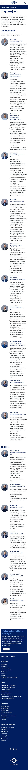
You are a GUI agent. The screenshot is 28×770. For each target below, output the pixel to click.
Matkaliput (4, 666)
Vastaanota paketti (6, 693)
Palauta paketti (5, 695)
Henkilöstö (4, 733)
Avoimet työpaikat (6, 712)
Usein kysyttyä (5, 710)
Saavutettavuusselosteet (8, 716)
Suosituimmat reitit (6, 670)
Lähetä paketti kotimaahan (8, 685)
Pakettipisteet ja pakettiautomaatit (11, 696)
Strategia (3, 729)
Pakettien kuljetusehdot (7, 698)
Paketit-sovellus (5, 689)
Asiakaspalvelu (5, 706)
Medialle (3, 740)
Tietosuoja (4, 714)
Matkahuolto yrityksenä (14, 7)
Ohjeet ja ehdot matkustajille (9, 677)
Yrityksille (10, 656)
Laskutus (3, 719)
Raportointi (4, 739)
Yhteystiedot (5, 718)
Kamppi (3, 673)
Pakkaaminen (5, 691)
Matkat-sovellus (5, 668)
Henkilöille (3, 656)
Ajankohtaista (5, 708)
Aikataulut (4, 664)
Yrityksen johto (5, 735)
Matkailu (3, 675)
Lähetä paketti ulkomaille (8, 687)
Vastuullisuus (4, 737)
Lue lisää (6, 649)
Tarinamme (4, 731)
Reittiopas (4, 672)
